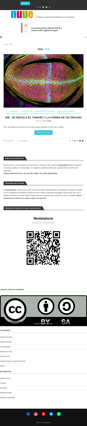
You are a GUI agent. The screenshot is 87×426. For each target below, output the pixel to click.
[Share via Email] (82, 141)
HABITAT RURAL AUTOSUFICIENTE (13, 361)
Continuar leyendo (43, 132)
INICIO (6, 44)
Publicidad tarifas (6, 393)
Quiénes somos (5, 378)
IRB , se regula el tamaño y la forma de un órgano (43, 117)
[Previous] (32, 3)
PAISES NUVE (5, 356)
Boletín (2, 366)
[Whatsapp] (49, 7)
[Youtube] (43, 7)
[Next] (34, 3)
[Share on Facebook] (72, 141)
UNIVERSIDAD (5, 347)
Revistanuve (46, 422)
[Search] (86, 37)
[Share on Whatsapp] (77, 141)
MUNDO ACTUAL (6, 352)
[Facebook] (37, 7)
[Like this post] (70, 141)
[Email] (46, 7)
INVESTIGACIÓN (6, 337)
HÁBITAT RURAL (6, 342)
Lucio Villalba (46, 121)
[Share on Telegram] (80, 141)
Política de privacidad (7, 397)
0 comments (23, 141)
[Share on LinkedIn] (75, 141)
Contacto (3, 383)
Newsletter (3, 388)
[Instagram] (40, 7)
